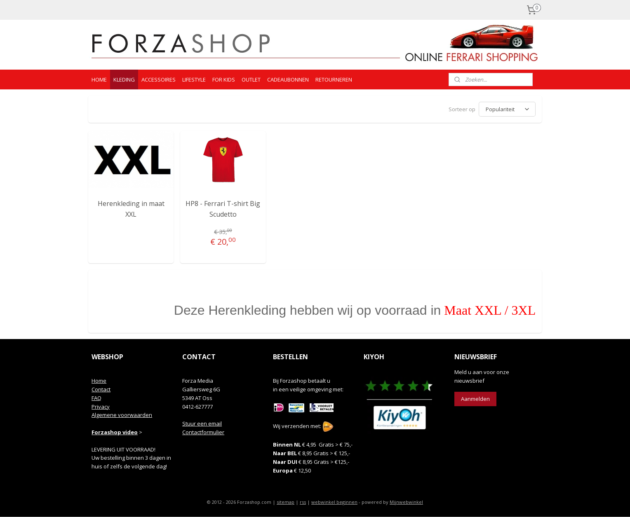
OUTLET (251, 79)
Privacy (101, 406)
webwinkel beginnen (334, 502)
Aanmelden (475, 398)
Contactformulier (203, 432)
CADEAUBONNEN (288, 79)
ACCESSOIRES (158, 79)
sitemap (285, 502)
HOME (99, 79)
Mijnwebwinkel (406, 502)
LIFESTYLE (194, 79)
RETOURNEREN (333, 79)
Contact (101, 389)
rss (303, 502)
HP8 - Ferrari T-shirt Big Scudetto (223, 209)
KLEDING (124, 79)
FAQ (96, 398)
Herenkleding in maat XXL (131, 209)
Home (99, 380)
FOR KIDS (223, 79)
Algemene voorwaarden (122, 415)
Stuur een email (202, 423)
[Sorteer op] (507, 109)
